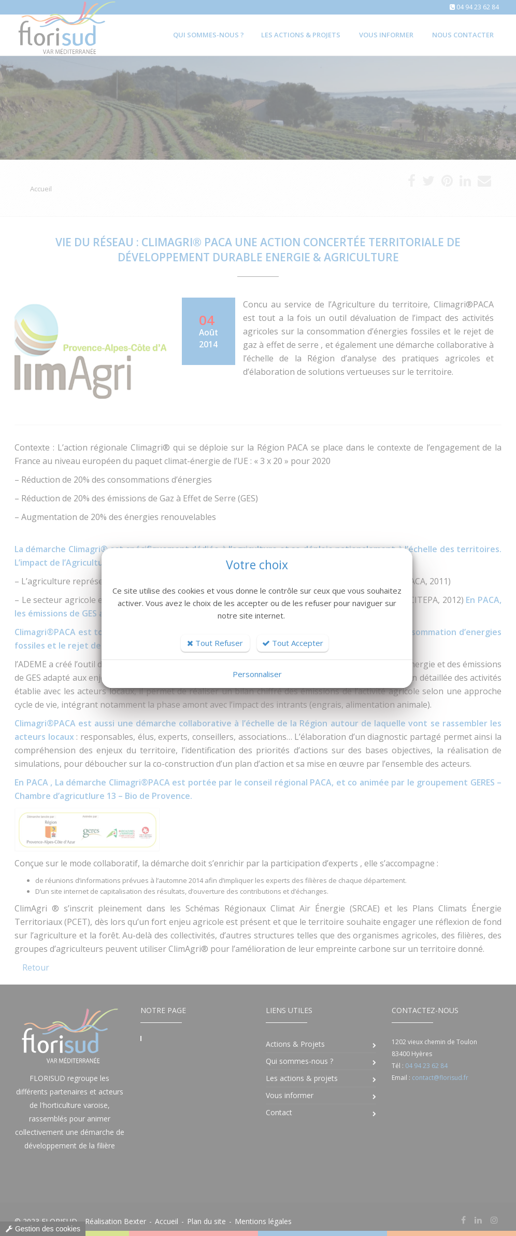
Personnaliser (257, 674)
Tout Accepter (292, 643)
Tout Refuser (215, 643)
